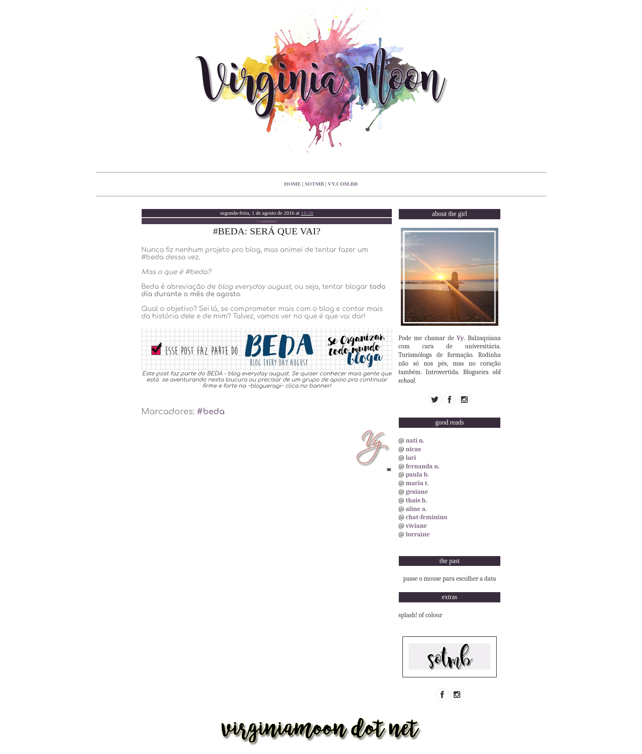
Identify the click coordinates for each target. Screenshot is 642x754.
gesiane (417, 491)
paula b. (417, 474)
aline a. (416, 509)
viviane (416, 525)
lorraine (418, 534)
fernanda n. (423, 466)
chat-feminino (427, 517)
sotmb (314, 184)
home (292, 184)
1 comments (266, 221)
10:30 (307, 213)
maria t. (417, 483)
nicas (413, 449)
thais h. (416, 500)
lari (411, 457)
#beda (211, 411)
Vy (460, 338)
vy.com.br (343, 184)
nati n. (415, 440)
